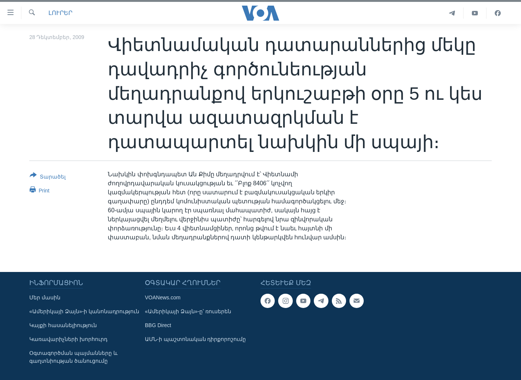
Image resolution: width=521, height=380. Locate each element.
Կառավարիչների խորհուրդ (68, 339)
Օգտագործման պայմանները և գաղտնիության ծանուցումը (73, 357)
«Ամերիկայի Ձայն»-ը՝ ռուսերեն (188, 311)
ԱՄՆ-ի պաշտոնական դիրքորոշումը (195, 339)
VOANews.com (163, 297)
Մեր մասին (44, 297)
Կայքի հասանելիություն (63, 325)
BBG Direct (158, 325)
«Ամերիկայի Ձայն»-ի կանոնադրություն (84, 311)
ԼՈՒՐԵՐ (60, 13)
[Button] (48, 177)
